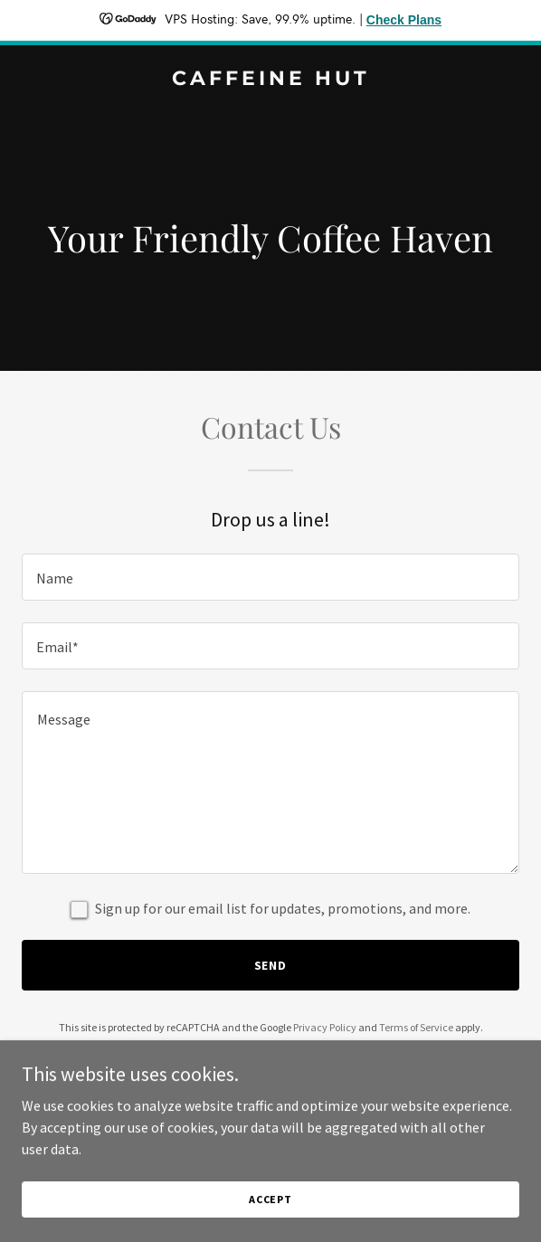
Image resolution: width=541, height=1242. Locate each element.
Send (271, 965)
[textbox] (270, 577)
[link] (270, 80)
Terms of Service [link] (416, 1027)
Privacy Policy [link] (324, 1027)
